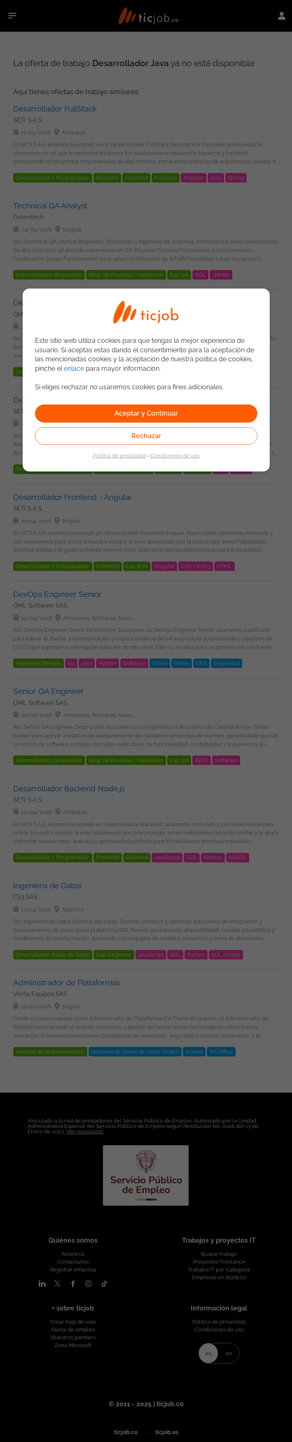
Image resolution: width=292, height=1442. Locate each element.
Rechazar (146, 436)
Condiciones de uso (175, 455)
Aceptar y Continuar (146, 413)
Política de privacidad (119, 455)
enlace (74, 368)
